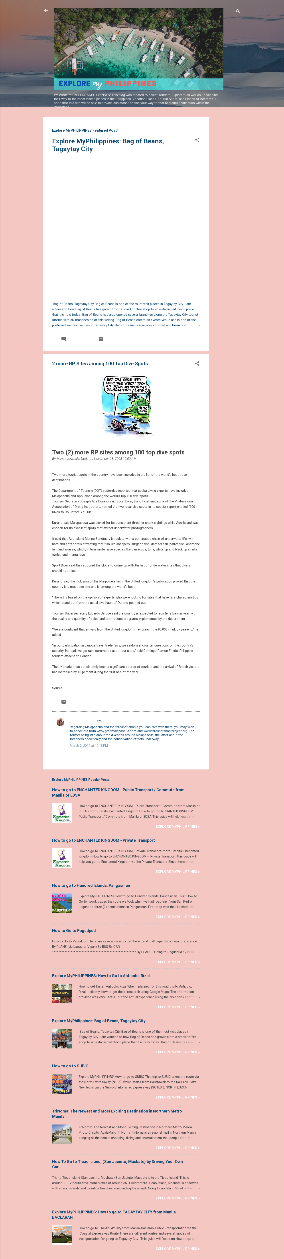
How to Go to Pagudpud (74, 892)
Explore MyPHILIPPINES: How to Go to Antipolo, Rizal (101, 937)
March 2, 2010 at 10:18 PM (89, 707)
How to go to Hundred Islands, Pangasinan (91, 847)
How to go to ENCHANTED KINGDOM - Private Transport (103, 801)
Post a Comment (69, 718)
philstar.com (73, 650)
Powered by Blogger (142, 1230)
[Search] (238, 12)
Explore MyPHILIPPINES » (178, 788)
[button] (197, 140)
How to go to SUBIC (70, 1027)
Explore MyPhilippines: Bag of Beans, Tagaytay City (99, 982)
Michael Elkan (151, 1238)
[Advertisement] (226, 184)
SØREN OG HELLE (83, 682)
